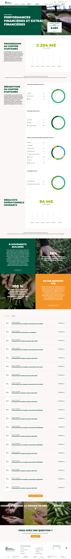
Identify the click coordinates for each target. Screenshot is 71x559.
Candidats (37, 551)
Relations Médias (63, 4)
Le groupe (22, 547)
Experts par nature (29, 4)
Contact (8, 556)
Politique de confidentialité (25, 557)
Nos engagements (39, 547)
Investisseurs (22, 553)
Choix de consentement (63, 557)
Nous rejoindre (42, 557)
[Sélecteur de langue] (55, 2)
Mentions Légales (34, 557)
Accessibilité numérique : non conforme (52, 557)
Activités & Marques (37, 4)
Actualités (22, 551)
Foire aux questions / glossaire (16, 557)
